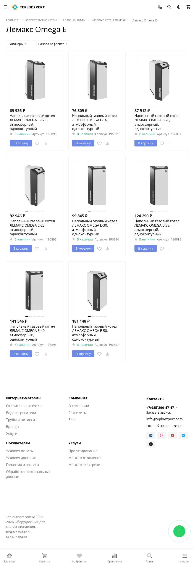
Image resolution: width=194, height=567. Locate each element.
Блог (72, 419)
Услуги (11, 433)
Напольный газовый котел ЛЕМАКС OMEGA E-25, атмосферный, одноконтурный (32, 227)
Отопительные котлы (24, 405)
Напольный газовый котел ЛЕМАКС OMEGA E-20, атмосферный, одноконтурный (156, 122)
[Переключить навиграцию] (6, 6)
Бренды (12, 426)
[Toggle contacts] (160, 6)
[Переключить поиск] (169, 6)
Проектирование (82, 450)
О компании (78, 405)
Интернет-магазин (23, 398)
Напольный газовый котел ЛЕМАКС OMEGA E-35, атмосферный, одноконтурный (156, 227)
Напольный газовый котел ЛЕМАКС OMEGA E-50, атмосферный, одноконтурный (94, 332)
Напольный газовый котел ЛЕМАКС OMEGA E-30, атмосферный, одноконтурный (94, 227)
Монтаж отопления (84, 457)
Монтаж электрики (84, 464)
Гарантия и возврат (22, 464)
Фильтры (16, 44)
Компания (77, 398)
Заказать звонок (158, 412)
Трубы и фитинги (20, 419)
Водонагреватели (21, 412)
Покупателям (18, 443)
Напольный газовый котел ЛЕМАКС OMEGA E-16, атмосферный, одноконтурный (94, 122)
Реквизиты (77, 412)
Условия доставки (21, 457)
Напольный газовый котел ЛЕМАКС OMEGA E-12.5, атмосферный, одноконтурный (32, 122)
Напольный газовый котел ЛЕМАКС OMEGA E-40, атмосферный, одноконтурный (32, 332)
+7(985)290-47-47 (160, 407)
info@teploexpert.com (164, 419)
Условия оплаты (20, 450)
